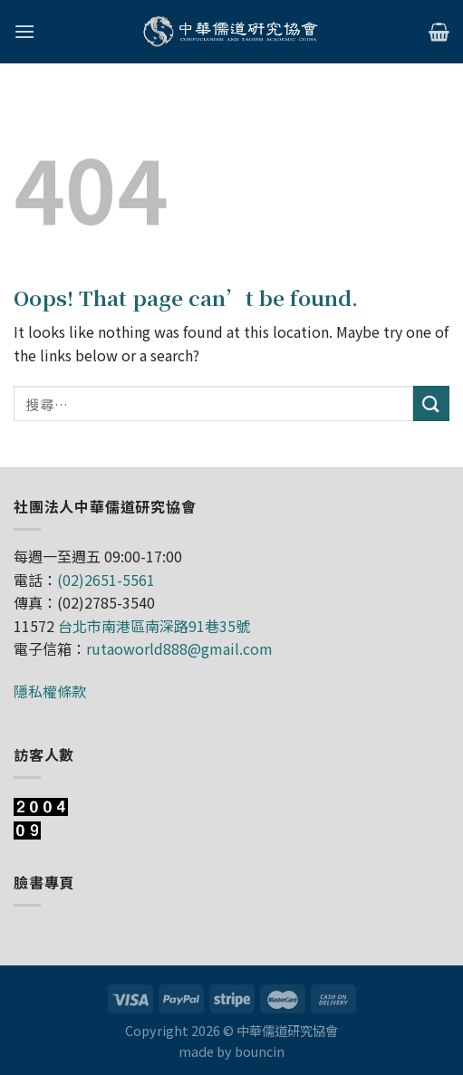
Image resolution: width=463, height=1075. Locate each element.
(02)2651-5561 (106, 579)
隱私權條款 (50, 691)
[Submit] (431, 403)
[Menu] (24, 31)
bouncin (260, 1051)
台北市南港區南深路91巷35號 (154, 626)
